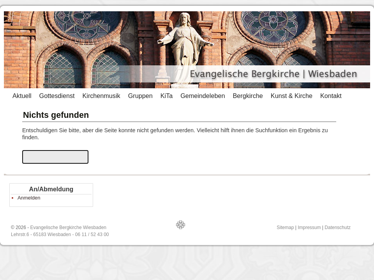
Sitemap (285, 227)
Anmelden (29, 198)
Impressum (309, 227)
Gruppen (140, 95)
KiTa (167, 95)
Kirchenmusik (101, 95)
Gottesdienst (57, 95)
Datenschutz (338, 227)
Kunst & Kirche (291, 95)
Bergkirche (248, 95)
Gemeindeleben (202, 95)
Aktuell (22, 95)
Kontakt (331, 95)
